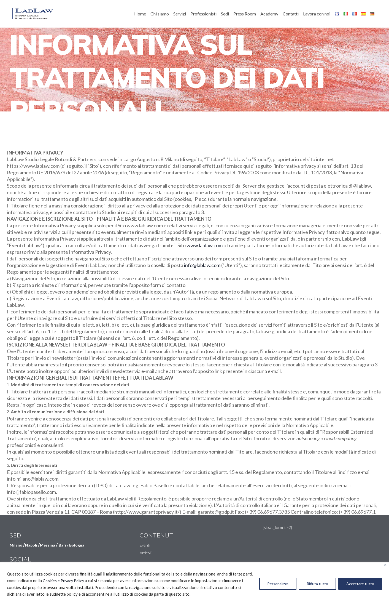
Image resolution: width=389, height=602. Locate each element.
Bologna (76, 545)
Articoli (146, 552)
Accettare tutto (360, 583)
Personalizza (277, 583)
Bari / (64, 545)
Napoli (31, 545)
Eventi (145, 545)
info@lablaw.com (202, 265)
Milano (16, 545)
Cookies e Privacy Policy (63, 580)
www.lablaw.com (205, 245)
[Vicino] (385, 565)
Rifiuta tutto (317, 583)
